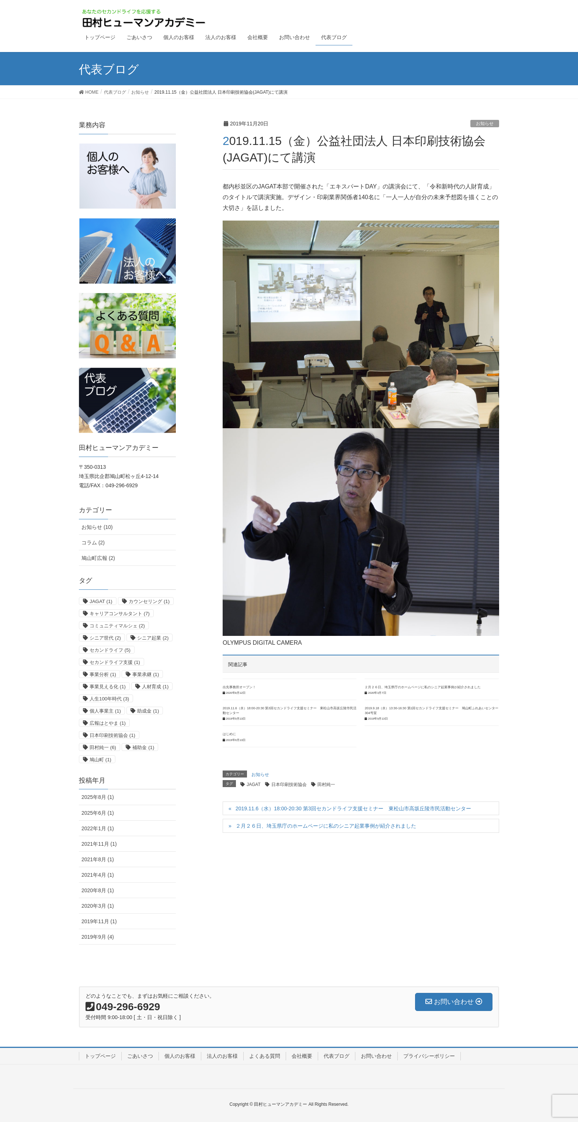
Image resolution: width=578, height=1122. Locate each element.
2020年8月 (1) (97, 890)
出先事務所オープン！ (239, 687)
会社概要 (302, 1056)
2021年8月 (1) (97, 859)
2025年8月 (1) (97, 797)
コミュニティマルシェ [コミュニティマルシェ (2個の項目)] (117, 625)
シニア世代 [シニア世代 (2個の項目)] (105, 638)
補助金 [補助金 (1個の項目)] (143, 747)
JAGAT (254, 784)
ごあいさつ (140, 1056)
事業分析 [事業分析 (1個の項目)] (103, 674)
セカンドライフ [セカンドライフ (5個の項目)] (110, 650)
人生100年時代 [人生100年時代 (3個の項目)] (109, 699)
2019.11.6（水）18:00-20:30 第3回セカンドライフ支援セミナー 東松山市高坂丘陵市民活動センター (353, 808)
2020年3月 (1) (97, 906)
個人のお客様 (179, 1056)
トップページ (100, 1056)
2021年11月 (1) (99, 844)
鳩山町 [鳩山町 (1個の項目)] (100, 759)
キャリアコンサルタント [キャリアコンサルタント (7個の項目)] (120, 613)
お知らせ (485, 123)
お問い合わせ (376, 1056)
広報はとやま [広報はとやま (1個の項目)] (108, 723)
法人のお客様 (222, 1056)
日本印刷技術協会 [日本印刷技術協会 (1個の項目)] (112, 735)
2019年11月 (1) (99, 921)
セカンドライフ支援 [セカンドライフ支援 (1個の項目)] (115, 662)
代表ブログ (336, 1056)
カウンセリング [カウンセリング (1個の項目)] (149, 601)
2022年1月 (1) (97, 828)
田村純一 (326, 784)
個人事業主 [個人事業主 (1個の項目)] (105, 711)
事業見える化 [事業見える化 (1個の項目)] (108, 686)
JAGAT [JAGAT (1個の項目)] (101, 601)
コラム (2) (93, 543)
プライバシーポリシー (429, 1056)
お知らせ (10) (97, 527)
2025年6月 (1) (97, 813)
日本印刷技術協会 (289, 784)
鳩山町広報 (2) (98, 558)
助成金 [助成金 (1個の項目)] (148, 711)
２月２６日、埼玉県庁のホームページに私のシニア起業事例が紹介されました (423, 687)
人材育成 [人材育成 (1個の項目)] (155, 686)
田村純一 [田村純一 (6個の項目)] (103, 747)
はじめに (229, 734)
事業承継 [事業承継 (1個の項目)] (145, 674)
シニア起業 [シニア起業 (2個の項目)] (152, 638)
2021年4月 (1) (97, 875)
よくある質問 (264, 1056)
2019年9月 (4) (97, 937)
